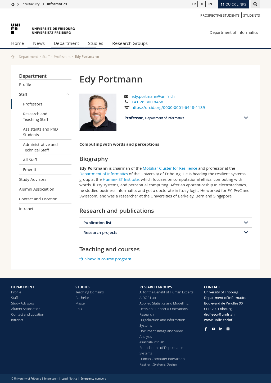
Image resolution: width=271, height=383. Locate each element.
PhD (78, 308)
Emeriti (29, 169)
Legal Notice (69, 378)
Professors (62, 56)
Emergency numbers (93, 378)
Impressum (51, 378)
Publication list (97, 222)
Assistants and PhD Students (40, 131)
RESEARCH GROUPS (155, 287)
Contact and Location (38, 198)
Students (251, 15)
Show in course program (108, 259)
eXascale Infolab (151, 342)
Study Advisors (32, 179)
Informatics (57, 4)
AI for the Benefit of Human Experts (166, 292)
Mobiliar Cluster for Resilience (170, 168)
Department (66, 43)
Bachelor (82, 297)
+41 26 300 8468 (147, 101)
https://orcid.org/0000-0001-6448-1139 (168, 107)
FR (194, 4)
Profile (25, 84)
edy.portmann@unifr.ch (153, 96)
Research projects (100, 232)
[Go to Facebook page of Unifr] (205, 328)
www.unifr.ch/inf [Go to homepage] (218, 319)
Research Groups (130, 43)
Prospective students (220, 15)
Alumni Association (36, 189)
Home (17, 43)
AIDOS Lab (147, 297)
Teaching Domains (89, 292)
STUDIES (82, 287)
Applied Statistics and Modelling (163, 303)
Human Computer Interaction (162, 358)
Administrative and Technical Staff (40, 147)
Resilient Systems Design (158, 364)
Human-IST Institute (121, 179)
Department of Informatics (234, 32)
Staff (45, 56)
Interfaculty (30, 4)
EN (209, 4)
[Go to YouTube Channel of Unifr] (213, 329)
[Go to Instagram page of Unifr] (228, 329)
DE (202, 4)
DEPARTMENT (22, 287)
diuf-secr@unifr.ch (219, 314)
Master (80, 303)
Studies (95, 43)
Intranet (26, 208)
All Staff (30, 159)
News (39, 43)
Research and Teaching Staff (35, 116)
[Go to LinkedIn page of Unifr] (220, 329)
